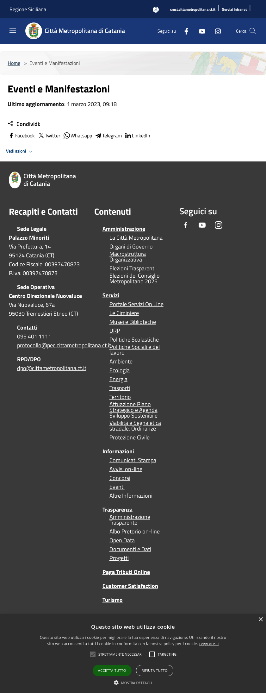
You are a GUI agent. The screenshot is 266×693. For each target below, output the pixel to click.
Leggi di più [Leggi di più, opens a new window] (209, 643)
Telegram (108, 135)
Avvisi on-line (125, 469)
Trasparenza (117, 509)
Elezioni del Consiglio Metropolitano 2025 (134, 278)
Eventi (117, 487)
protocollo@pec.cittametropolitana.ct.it (64, 345)
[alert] (133, 653)
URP (114, 331)
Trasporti (119, 388)
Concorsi (119, 478)
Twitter (48, 135)
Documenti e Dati (130, 549)
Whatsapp (77, 135)
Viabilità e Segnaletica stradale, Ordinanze (135, 426)
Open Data (122, 540)
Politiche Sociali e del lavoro (134, 350)
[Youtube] (199, 31)
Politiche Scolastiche (134, 340)
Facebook (21, 135)
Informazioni (118, 451)
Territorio (120, 397)
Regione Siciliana (27, 9)
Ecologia (119, 370)
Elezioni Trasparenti (132, 268)
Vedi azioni (20, 151)
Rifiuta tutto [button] (155, 670)
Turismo (112, 599)
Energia (118, 379)
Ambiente (121, 361)
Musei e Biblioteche (132, 322)
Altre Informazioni (130, 496)
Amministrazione (123, 228)
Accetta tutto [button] (112, 670)
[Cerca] (253, 31)
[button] (120, 654)
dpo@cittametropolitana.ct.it (51, 368)
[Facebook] (183, 31)
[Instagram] (215, 31)
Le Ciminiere (124, 313)
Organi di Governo (131, 246)
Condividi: (24, 124)
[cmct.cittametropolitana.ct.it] (192, 10)
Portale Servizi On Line (136, 304)
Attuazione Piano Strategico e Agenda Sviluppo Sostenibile (133, 410)
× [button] (260, 619)
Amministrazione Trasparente (129, 520)
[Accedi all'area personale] (155, 10)
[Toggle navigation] (12, 30)
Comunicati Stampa (132, 460)
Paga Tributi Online (126, 572)
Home (14, 63)
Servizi (110, 295)
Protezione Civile (129, 437)
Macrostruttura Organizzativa (127, 256)
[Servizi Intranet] (234, 10)
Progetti (119, 558)
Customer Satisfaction (130, 586)
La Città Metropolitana (136, 238)
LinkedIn (137, 135)
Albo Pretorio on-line (134, 531)
